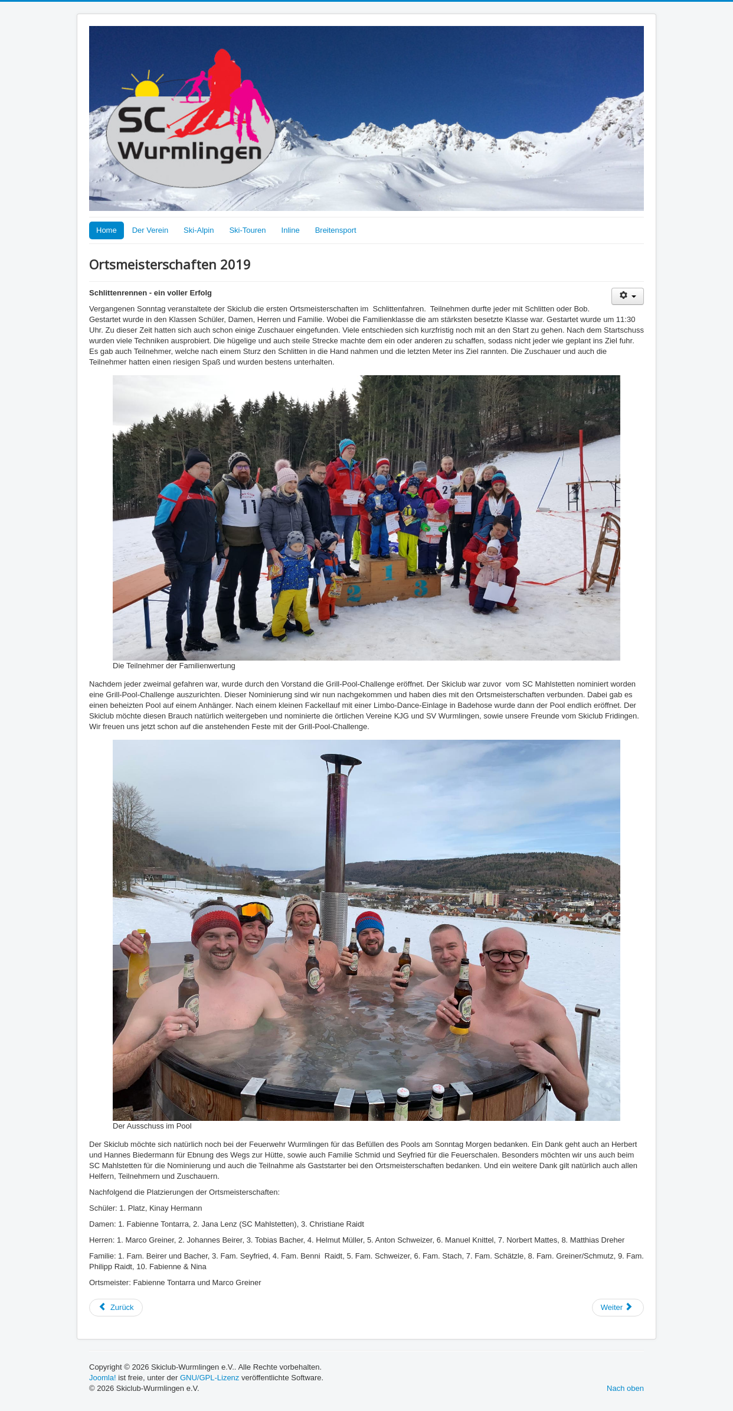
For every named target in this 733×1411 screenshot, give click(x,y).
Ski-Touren (247, 230)
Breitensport (335, 230)
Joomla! (102, 1377)
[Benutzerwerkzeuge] (627, 296)
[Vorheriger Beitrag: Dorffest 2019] (116, 1307)
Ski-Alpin (199, 230)
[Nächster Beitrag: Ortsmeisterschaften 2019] (618, 1307)
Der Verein (150, 230)
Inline (291, 230)
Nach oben (625, 1388)
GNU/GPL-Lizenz (209, 1377)
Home (106, 230)
